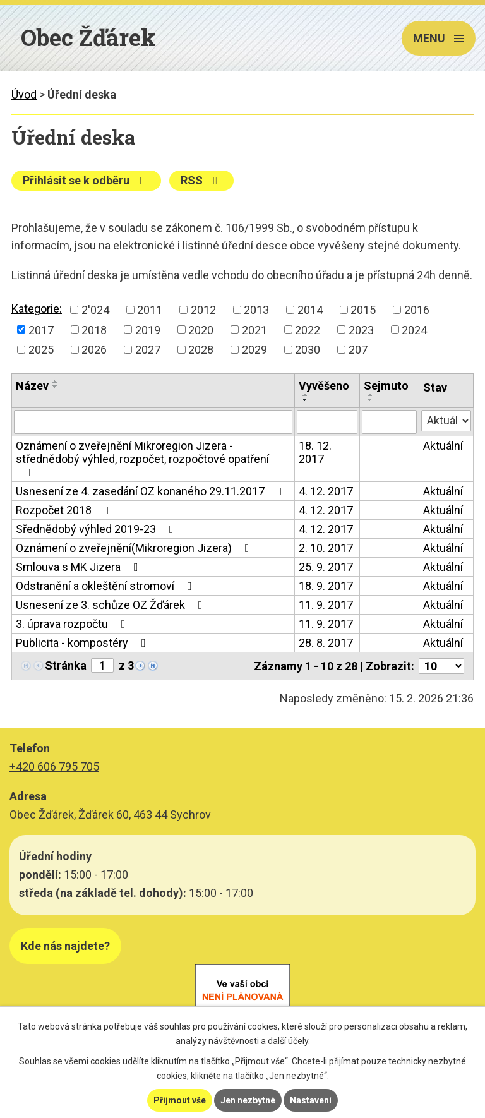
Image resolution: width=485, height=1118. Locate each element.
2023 (361, 329)
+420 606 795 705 (54, 766)
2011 (149, 309)
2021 (254, 329)
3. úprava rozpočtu (73, 623)
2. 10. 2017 (326, 548)
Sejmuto (386, 385)
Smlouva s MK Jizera (79, 567)
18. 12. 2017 (315, 452)
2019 (147, 329)
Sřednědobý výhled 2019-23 (97, 529)
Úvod (24, 94)
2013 (256, 309)
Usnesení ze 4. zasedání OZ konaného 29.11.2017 (151, 491)
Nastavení (311, 1100)
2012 (203, 309)
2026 (94, 349)
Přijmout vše (179, 1100)
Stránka (66, 665)
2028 (200, 349)
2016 (416, 309)
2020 (200, 329)
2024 (414, 329)
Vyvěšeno (324, 385)
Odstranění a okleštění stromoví (106, 585)
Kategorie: (36, 308)
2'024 (95, 309)
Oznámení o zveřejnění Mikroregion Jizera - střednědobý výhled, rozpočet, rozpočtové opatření (142, 458)
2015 (363, 309)
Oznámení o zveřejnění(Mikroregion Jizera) (135, 548)
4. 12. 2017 (326, 491)
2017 (41, 329)
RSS (202, 180)
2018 (94, 329)
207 (358, 349)
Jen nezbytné (247, 1100)
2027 (147, 349)
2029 (254, 349)
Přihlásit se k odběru (86, 180)
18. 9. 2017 (326, 585)
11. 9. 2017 (326, 604)
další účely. (289, 1041)
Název (32, 385)
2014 (310, 309)
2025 (41, 349)
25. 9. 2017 (326, 567)
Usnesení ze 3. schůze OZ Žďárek (112, 604)
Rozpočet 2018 (65, 510)
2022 (307, 329)
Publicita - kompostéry (83, 642)
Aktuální (443, 445)
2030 (307, 349)
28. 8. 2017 (326, 642)
